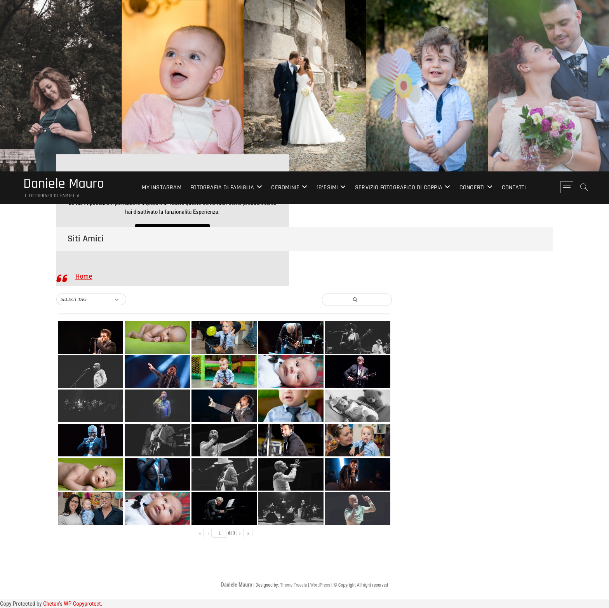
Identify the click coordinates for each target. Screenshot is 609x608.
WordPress (320, 585)
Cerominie (285, 187)
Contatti (514, 187)
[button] (91, 300)
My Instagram (161, 187)
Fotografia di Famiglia (222, 187)
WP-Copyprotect (82, 603)
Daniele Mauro (63, 183)
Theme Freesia (293, 585)
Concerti (472, 187)
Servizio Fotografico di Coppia (398, 187)
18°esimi (327, 187)
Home (83, 276)
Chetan (51, 603)
